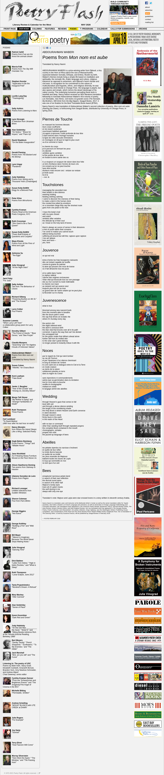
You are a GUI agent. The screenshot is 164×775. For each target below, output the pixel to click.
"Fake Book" (18, 377)
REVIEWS (62, 29)
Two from (23, 286)
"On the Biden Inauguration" (23, 141)
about (147, 7)
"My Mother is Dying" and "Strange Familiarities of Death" (22, 400)
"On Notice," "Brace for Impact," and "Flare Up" (21, 132)
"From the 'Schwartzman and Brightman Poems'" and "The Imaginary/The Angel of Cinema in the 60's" (19, 682)
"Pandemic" (17, 165)
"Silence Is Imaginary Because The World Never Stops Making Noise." (23, 538)
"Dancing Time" (18, 548)
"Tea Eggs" (17, 254)
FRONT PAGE (10, 29)
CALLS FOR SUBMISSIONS (123, 29)
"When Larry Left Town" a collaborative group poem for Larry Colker (18, 324)
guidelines (149, 16)
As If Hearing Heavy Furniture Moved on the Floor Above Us (24, 456)
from (24, 429)
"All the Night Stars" (20, 266)
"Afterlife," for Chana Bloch (23, 366)
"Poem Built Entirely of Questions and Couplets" (22, 234)
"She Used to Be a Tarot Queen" (22, 223)
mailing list (149, 22)
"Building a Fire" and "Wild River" (23, 526)
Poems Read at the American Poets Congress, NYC (24, 212)
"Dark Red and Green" (21, 616)
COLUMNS (37, 29)
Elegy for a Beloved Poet (22, 189)
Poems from (22, 54)
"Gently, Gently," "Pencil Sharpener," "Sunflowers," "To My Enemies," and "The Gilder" (24, 644)
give (147, 13)
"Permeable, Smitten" (21, 692)
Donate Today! (118, 23)
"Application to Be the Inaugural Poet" (21, 83)
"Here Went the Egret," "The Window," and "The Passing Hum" (23, 759)
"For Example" (18, 719)
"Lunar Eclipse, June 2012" (23, 573)
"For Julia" (7, 279)
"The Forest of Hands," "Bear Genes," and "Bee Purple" (24, 333)
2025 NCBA (24, 29)
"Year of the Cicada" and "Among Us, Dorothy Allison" (23, 388)
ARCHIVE (143, 29)
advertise (148, 10)
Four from (21, 500)
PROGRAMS (86, 29)
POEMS (73, 29)
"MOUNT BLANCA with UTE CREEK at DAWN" (23, 705)
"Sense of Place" (19, 606)
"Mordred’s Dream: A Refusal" (24, 586)
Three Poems (19, 411)
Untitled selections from (21, 490)
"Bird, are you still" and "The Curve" (23, 655)
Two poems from (23, 467)
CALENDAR (102, 29)
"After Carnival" (18, 596)
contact (148, 19)
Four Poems (17, 310)
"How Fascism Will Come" (23, 744)
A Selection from (23, 121)
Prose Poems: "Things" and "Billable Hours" (23, 443)
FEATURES (50, 29)
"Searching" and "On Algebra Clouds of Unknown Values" (24, 345)
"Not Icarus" (19, 512)
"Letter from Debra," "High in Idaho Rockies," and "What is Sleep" (24, 564)
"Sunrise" (16, 731)
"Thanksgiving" (19, 97)
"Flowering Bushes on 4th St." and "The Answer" (24, 299)
